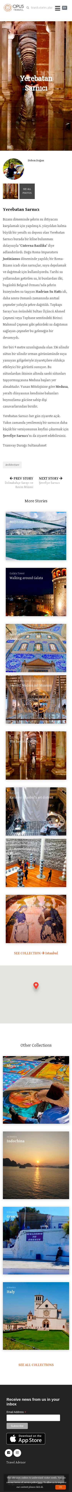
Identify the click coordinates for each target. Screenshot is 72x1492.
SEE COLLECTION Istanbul (36, 953)
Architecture (12, 464)
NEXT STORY (54, 480)
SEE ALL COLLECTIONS (36, 1365)
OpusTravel (14, 8)
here (40, 1482)
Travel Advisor (16, 1462)
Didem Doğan (36, 160)
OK (60, 1487)
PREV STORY (18, 483)
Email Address (16, 1412)
